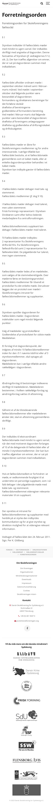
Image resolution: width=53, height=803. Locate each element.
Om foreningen (26, 568)
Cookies (26, 590)
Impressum (26, 583)
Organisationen (26, 572)
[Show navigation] (48, 3)
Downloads (26, 579)
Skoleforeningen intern (26, 594)
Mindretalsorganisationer (26, 576)
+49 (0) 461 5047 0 (26, 616)
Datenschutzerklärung (26, 587)
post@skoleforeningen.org (26, 621)
